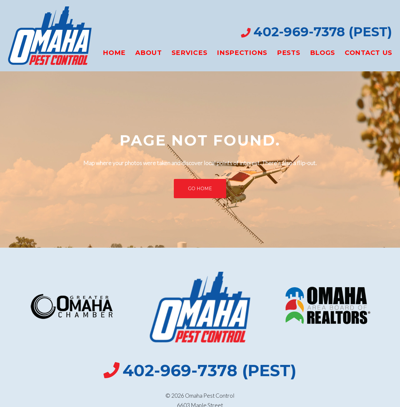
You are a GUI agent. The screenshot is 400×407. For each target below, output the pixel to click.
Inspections (242, 53)
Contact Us (368, 53)
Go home (200, 188)
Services (190, 53)
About (148, 53)
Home (114, 53)
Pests (288, 53)
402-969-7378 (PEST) (322, 32)
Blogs (322, 53)
